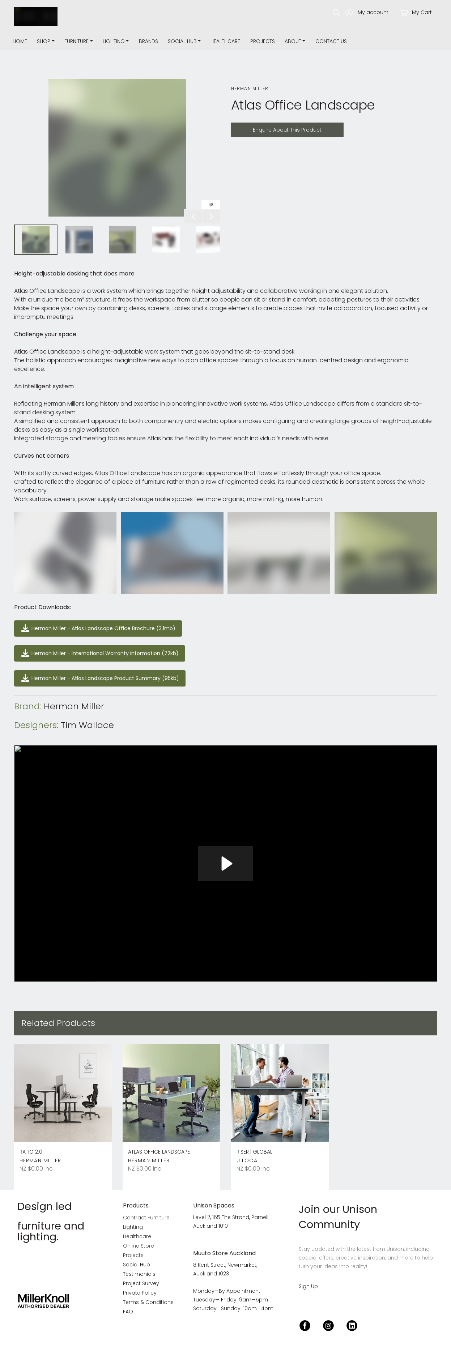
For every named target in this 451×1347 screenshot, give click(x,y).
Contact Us (331, 41)
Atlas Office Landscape (159, 1151)
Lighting (114, 41)
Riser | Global (254, 1151)
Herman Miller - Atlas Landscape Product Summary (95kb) (95, 674)
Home (20, 41)
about (293, 41)
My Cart (415, 12)
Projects (262, 41)
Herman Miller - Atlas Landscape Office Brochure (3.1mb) (93, 624)
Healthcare (225, 41)
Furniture (76, 41)
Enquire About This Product (269, 127)
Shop (43, 41)
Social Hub (182, 41)
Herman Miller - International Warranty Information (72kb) (94, 649)
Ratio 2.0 (31, 1151)
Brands (148, 41)
